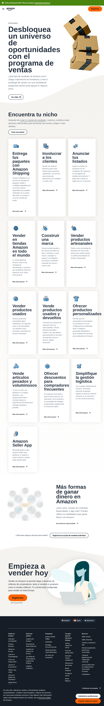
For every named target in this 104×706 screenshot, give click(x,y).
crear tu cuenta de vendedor (33, 120)
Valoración (90, 620)
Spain (78, 620)
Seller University (87, 640)
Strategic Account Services (50, 646)
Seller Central (86, 637)
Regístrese (17, 597)
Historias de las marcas (69, 664)
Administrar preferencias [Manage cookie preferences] (88, 696)
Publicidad (48, 642)
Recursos (85, 634)
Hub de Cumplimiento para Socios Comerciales (88, 650)
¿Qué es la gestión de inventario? (11, 677)
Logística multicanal (29, 667)
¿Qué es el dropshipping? (13, 655)
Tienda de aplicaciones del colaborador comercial (87, 658)
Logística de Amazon (30, 640)
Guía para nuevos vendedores (69, 658)
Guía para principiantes (12, 640)
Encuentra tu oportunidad (65, 523)
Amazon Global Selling (50, 638)
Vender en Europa (11, 650)
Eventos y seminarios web (88, 644)
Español (66, 620)
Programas (49, 634)
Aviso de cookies (44, 698)
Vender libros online (12, 683)
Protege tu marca (68, 674)
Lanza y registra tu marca (68, 645)
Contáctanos (86, 674)
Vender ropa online (12, 671)
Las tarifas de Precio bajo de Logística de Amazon (30, 660)
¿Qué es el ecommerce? (12, 666)
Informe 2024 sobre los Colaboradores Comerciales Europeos (88, 668)
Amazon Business (11, 645)
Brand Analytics (68, 669)
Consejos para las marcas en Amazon (68, 637)
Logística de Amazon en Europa (30, 651)
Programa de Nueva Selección (31, 645)
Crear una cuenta (17, 132)
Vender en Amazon (11, 635)
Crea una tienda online (69, 652)
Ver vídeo (14, 97)
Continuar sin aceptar (90, 688)
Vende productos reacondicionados (51, 651)
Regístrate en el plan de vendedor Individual (69, 535)
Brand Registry (67, 680)
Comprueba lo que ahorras (42, 3)
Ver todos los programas (49, 656)
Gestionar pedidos (29, 635)
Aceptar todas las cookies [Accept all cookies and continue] (88, 701)
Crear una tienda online (12, 661)
